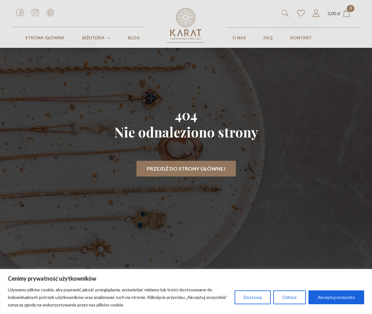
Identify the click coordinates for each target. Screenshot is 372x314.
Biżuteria (93, 37)
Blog (134, 37)
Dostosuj (253, 297)
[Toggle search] (285, 13)
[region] (186, 291)
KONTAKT (301, 37)
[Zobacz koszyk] (339, 13)
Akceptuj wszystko (336, 297)
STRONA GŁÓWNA (44, 37)
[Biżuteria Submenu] (110, 38)
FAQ (268, 37)
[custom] (20, 12)
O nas (239, 37)
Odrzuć (289, 297)
